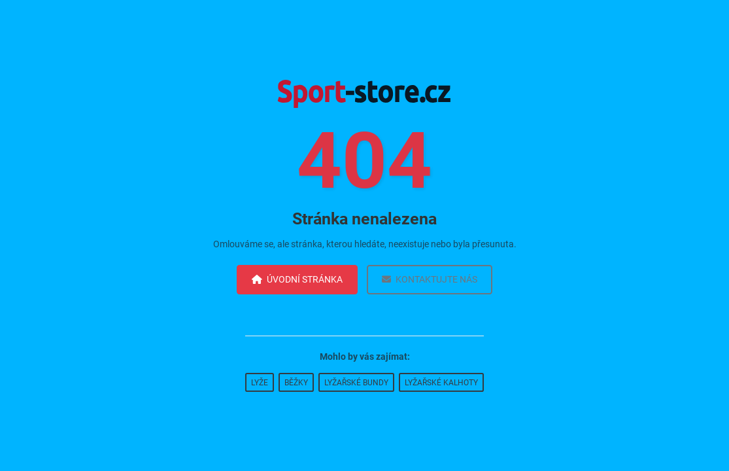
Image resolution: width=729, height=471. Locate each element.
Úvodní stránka (297, 279)
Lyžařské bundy (356, 382)
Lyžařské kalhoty (441, 382)
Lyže (259, 382)
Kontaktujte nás (429, 279)
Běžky (296, 382)
